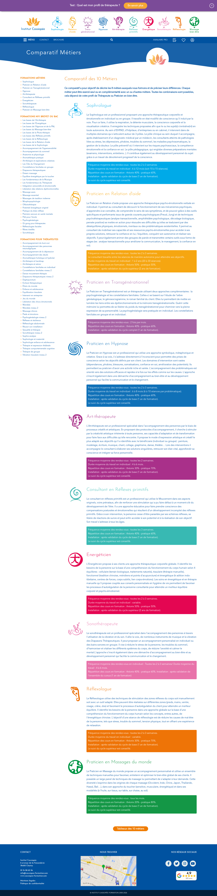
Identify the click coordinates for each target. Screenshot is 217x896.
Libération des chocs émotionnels (37, 302)
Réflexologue (28, 107)
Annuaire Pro (160, 40)
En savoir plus (135, 5)
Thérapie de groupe (31, 352)
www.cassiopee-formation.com (33, 876)
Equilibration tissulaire (32, 292)
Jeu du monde (29, 299)
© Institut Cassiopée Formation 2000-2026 (108, 893)
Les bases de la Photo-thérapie (36, 133)
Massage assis (29, 192)
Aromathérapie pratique (33, 158)
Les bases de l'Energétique (34, 123)
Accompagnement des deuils (35, 255)
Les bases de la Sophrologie (35, 145)
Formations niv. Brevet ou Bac (39, 117)
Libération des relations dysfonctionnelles (41, 189)
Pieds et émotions (30, 314)
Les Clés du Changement (34, 164)
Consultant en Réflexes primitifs (36, 97)
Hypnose (26, 91)
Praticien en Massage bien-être (36, 110)
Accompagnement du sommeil (36, 152)
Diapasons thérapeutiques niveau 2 (38, 277)
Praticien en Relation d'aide (34, 85)
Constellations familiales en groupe (38, 167)
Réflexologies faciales (32, 227)
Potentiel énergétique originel (35, 208)
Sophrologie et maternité (33, 339)
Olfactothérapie (29, 205)
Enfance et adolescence (33, 289)
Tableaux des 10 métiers (130, 828)
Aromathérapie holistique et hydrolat (39, 258)
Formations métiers (32, 78)
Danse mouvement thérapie (35, 274)
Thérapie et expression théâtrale (36, 346)
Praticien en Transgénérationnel (36, 88)
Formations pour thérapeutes (39, 239)
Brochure (58, 40)
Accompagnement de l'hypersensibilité (39, 148)
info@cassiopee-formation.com (34, 873)
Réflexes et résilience (32, 320)
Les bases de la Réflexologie (35, 139)
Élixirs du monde (30, 286)
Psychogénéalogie (30, 220)
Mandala (26, 305)
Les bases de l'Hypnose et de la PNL (39, 127)
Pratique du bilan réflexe (33, 211)
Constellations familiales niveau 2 (37, 271)
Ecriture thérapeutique (32, 283)
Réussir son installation (32, 327)
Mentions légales (27, 881)
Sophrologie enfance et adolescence (38, 342)
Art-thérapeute (29, 94)
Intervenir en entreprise (32, 296)
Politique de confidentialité (32, 884)
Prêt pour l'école (30, 217)
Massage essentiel (31, 195)
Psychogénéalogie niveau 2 (34, 317)
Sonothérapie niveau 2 (32, 333)
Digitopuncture (29, 280)
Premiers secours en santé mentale (38, 214)
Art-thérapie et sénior (32, 264)
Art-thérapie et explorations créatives (39, 161)
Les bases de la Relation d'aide (36, 142)
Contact (44, 40)
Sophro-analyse (29, 336)
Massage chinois (30, 311)
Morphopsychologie (31, 201)
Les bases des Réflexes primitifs (36, 136)
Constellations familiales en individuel (39, 267)
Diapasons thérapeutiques (34, 170)
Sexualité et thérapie (31, 330)
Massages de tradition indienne (36, 198)
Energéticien (28, 101)
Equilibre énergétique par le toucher (38, 177)
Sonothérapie (28, 233)
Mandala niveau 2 (30, 308)
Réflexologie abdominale (33, 324)
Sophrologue (28, 82)
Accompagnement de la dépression (38, 252)
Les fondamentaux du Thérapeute (37, 183)
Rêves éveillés (29, 230)
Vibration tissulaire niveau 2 (34, 355)
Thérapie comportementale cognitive (39, 349)
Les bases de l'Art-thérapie (34, 120)
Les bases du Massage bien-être (37, 130)
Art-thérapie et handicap (33, 261)
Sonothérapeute (29, 104)
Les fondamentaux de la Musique (37, 180)
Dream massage (30, 173)
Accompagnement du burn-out (36, 243)
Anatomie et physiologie (33, 155)
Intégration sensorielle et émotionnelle (39, 186)
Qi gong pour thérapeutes (34, 223)
